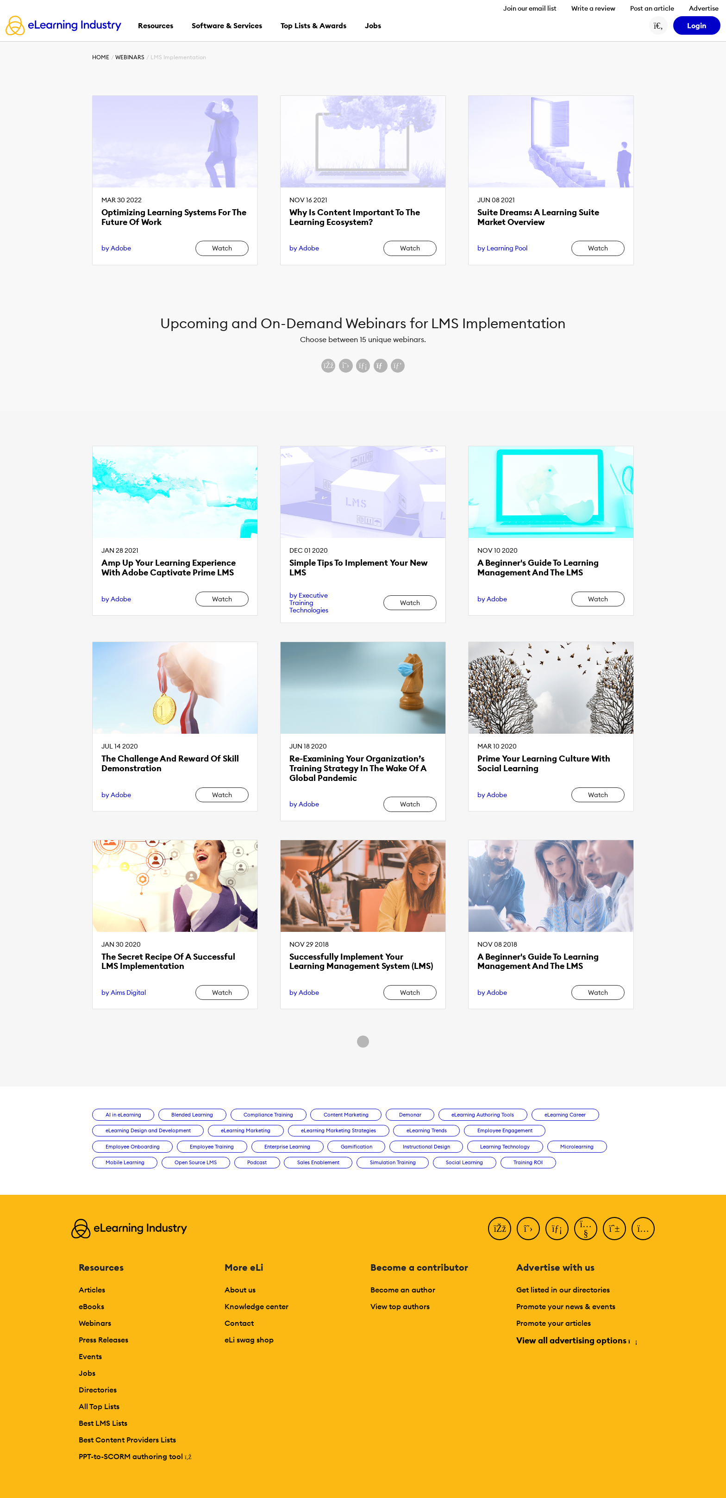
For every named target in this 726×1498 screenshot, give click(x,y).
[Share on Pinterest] (398, 366)
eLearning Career (565, 1114)
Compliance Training (268, 1114)
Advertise (704, 8)
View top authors (400, 1306)
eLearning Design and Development (148, 1130)
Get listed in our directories (563, 1289)
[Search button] (658, 25)
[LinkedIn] (557, 1228)
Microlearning (577, 1146)
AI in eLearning (123, 1114)
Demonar (410, 1114)
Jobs (87, 1373)
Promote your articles (553, 1323)
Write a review (593, 8)
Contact (239, 1323)
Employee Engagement (504, 1130)
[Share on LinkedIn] (363, 366)
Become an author (402, 1289)
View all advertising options (576, 1340)
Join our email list (530, 8)
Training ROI (528, 1162)
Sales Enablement (318, 1162)
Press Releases (103, 1339)
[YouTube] (585, 1228)
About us (240, 1289)
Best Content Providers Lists (127, 1439)
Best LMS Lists (103, 1423)
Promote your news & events (565, 1306)
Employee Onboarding (133, 1146)
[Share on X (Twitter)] (346, 366)
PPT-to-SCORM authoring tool (135, 1456)
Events (90, 1356)
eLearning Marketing (245, 1130)
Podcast (257, 1162)
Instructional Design (426, 1146)
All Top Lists (99, 1406)
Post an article (652, 8)
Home (100, 57)
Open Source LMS (196, 1162)
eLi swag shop (249, 1339)
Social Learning (464, 1162)
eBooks (91, 1306)
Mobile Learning (125, 1162)
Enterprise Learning (287, 1146)
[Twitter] (528, 1228)
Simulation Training (393, 1162)
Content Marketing (346, 1114)
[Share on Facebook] (328, 366)
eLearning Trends (427, 1130)
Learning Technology (505, 1146)
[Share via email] (381, 366)
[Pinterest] (614, 1228)
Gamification (356, 1146)
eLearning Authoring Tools (482, 1114)
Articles (92, 1289)
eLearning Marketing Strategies (338, 1130)
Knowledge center (256, 1306)
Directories (98, 1389)
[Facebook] (499, 1228)
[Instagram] (643, 1228)
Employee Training (212, 1146)
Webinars (129, 57)
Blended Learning (192, 1114)
